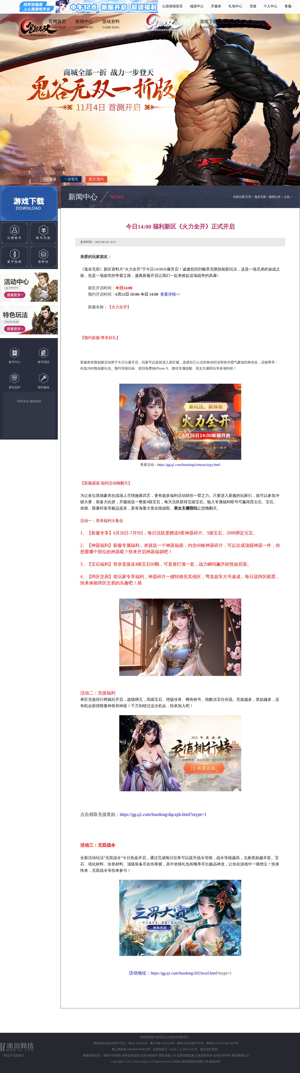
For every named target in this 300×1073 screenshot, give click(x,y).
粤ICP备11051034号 (162, 1043)
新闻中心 (84, 21)
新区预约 (96, 179)
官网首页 (57, 21)
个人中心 (270, 6)
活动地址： (140, 973)
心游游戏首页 (172, 6)
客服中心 (235, 21)
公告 (287, 197)
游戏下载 (208, 21)
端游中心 (197, 6)
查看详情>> (170, 294)
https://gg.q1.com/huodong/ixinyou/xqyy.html (188, 465)
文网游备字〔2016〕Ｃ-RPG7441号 (175, 1049)
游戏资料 (111, 21)
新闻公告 (275, 197)
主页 (248, 197)
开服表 (216, 6)
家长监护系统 (209, 1049)
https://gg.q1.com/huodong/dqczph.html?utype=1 (163, 814)
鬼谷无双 (260, 197)
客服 (288, 6)
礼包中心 (235, 6)
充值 (253, 6)
